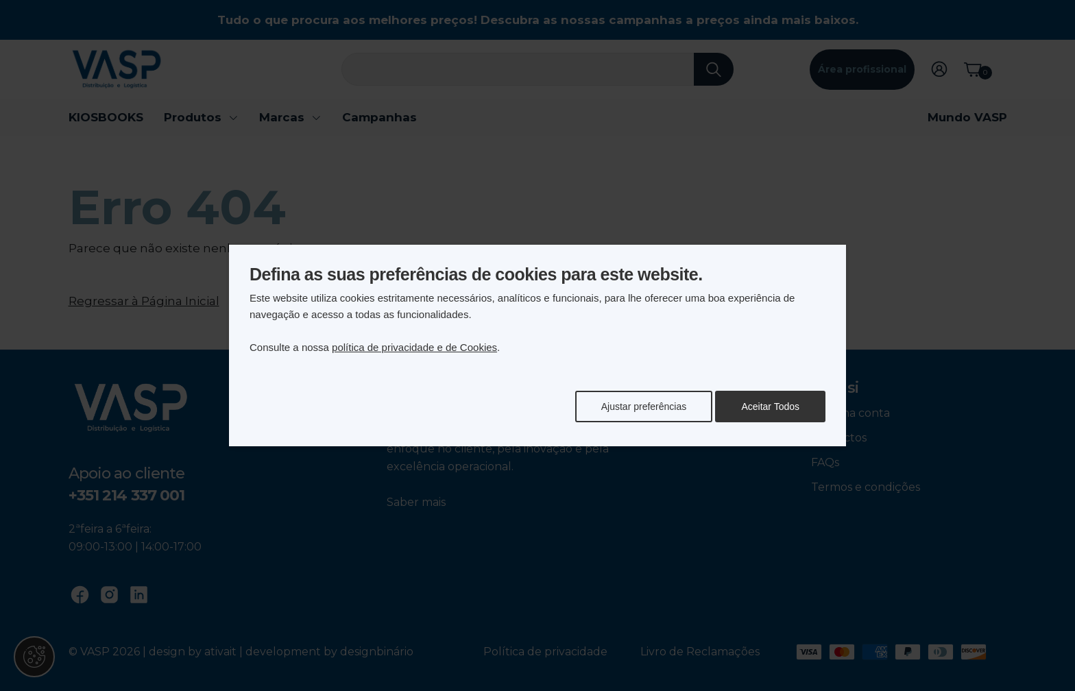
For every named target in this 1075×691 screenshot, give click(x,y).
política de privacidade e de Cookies (414, 347)
